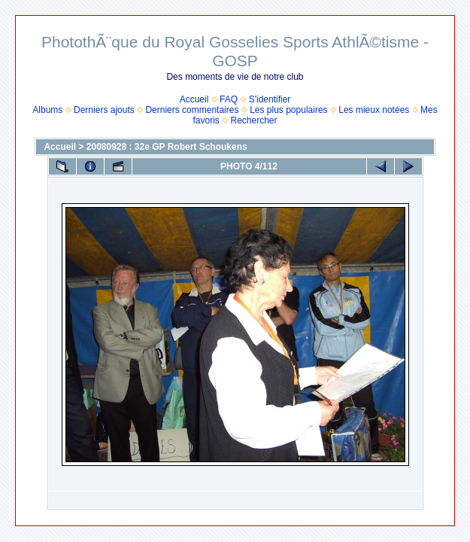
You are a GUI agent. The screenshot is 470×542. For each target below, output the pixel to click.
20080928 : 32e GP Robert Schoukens (166, 147)
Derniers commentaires (191, 110)
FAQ (229, 99)
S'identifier (270, 99)
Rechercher (254, 120)
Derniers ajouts (104, 110)
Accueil (194, 99)
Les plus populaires (288, 110)
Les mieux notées (373, 110)
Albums (47, 110)
